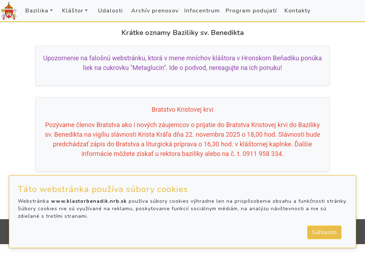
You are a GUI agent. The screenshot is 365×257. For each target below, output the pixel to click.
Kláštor (72, 11)
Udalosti (110, 11)
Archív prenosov (155, 11)
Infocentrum (202, 11)
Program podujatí (251, 11)
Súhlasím (324, 232)
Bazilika (36, 11)
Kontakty (297, 11)
